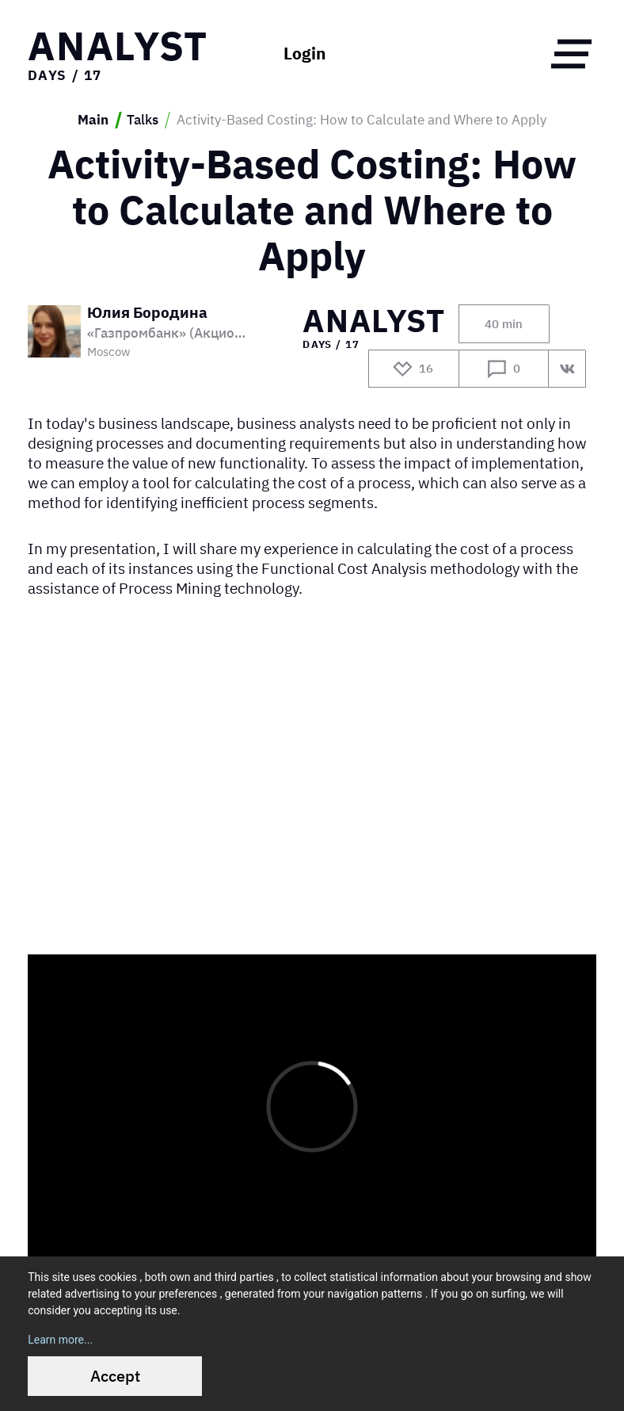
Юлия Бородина (147, 313)
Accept (115, 1375)
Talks (142, 120)
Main (93, 120)
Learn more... (60, 1339)
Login (304, 54)
